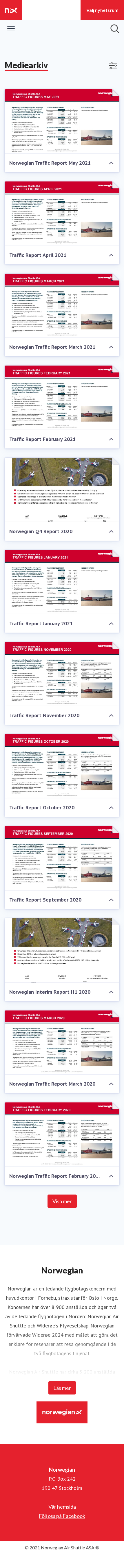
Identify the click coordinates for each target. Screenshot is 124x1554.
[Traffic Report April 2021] (62, 213)
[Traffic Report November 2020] (62, 674)
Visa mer (62, 1201)
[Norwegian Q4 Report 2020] (62, 490)
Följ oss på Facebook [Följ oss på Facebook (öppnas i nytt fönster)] (62, 1516)
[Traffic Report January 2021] (62, 582)
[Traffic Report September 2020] (62, 858)
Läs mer (62, 1388)
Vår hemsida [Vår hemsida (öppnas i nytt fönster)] (62, 1506)
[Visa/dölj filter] (113, 66)
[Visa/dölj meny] (11, 29)
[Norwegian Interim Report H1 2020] (62, 950)
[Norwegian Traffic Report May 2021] (62, 121)
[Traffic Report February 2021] (62, 398)
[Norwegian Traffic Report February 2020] (62, 1134)
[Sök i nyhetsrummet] (114, 28)
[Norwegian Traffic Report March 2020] (62, 1042)
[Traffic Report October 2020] (62, 766)
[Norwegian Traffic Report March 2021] (62, 306)
